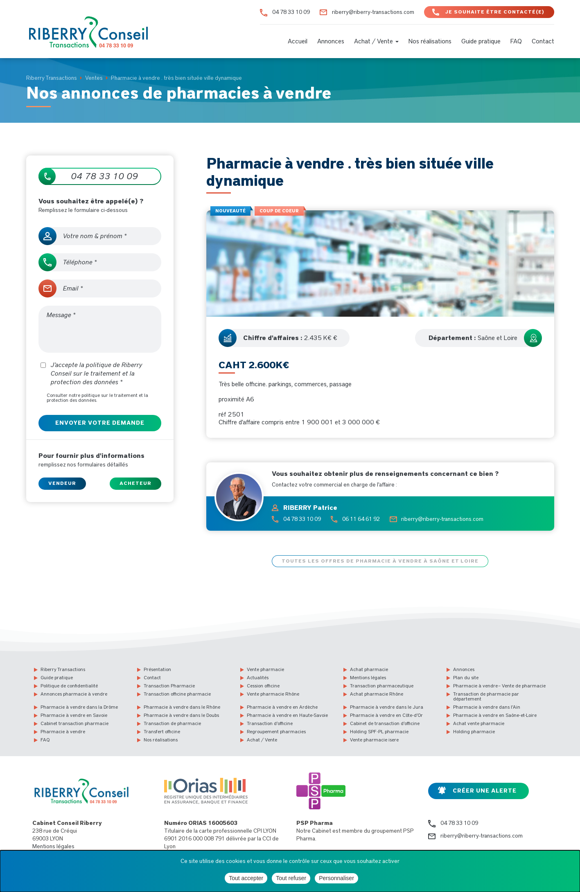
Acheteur (135, 483)
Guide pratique (481, 41)
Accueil (297, 41)
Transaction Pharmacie (169, 685)
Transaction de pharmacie (172, 723)
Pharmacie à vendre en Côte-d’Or (386, 715)
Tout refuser (291, 878)
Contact (543, 41)
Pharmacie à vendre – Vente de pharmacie (499, 685)
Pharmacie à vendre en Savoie (74, 715)
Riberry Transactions (63, 669)
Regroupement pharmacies (276, 731)
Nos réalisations (429, 41)
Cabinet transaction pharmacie (74, 723)
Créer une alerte (485, 791)
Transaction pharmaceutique (381, 685)
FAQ (516, 41)
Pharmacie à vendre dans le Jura (386, 707)
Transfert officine (162, 731)
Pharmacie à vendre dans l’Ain (486, 707)
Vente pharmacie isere (374, 739)
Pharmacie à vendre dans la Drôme (79, 707)
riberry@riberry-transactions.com (373, 12)
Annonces (330, 41)
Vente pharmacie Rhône (273, 694)
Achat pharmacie (369, 669)
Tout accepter (246, 878)
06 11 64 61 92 (361, 519)
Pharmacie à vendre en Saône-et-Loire (495, 715)
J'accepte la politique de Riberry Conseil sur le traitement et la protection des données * (91, 373)
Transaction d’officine (270, 723)
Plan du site (465, 677)
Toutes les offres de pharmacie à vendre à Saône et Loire (380, 561)
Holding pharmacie (474, 731)
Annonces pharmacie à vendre (74, 694)
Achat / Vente (376, 41)
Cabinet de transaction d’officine (385, 723)
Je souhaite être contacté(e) (494, 11)
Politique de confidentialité (69, 685)
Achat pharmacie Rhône (376, 694)
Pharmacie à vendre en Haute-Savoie (287, 715)
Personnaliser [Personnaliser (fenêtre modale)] (336, 878)
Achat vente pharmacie (478, 723)
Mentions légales (368, 677)
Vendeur (62, 483)
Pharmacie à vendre (63, 731)
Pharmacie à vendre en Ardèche (282, 707)
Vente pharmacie (265, 669)
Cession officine (263, 685)
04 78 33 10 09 (291, 12)
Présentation (157, 669)
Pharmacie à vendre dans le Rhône (182, 707)
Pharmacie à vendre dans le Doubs (181, 715)
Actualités (258, 677)
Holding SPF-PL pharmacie (379, 731)
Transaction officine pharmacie (177, 694)
